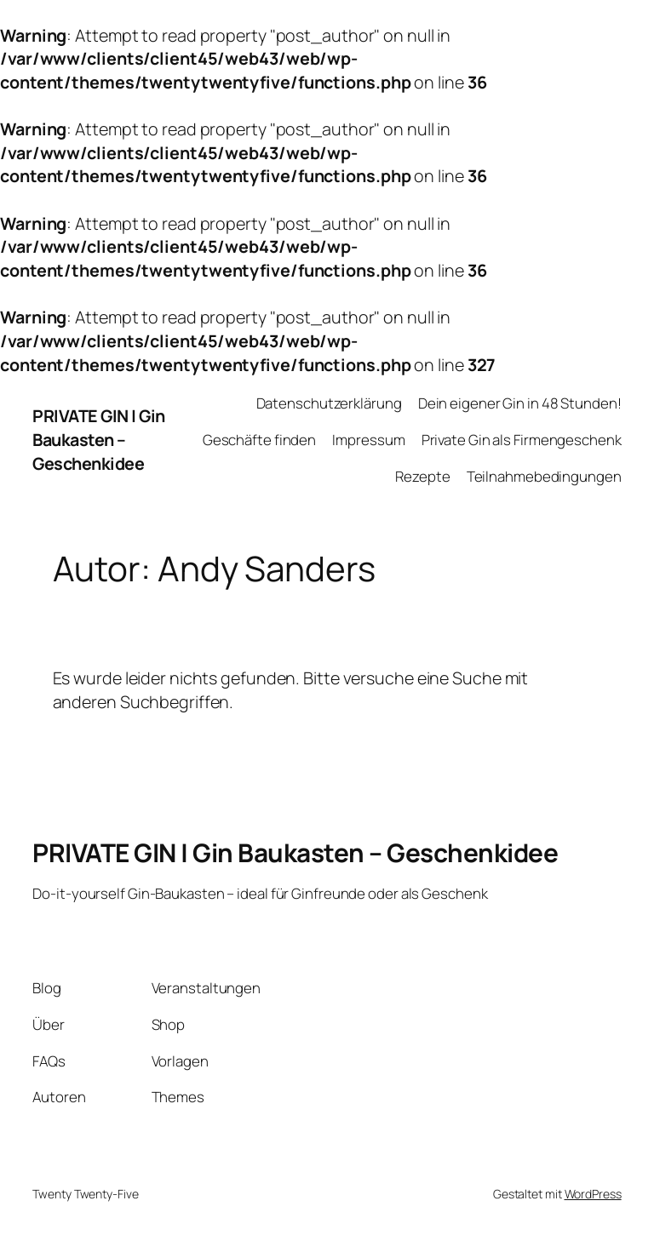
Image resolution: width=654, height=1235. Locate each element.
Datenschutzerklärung (329, 403)
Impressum (368, 439)
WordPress (593, 1194)
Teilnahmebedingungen (544, 476)
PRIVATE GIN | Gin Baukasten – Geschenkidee (98, 439)
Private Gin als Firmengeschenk (522, 439)
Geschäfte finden (259, 439)
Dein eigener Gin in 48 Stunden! (520, 403)
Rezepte (422, 476)
